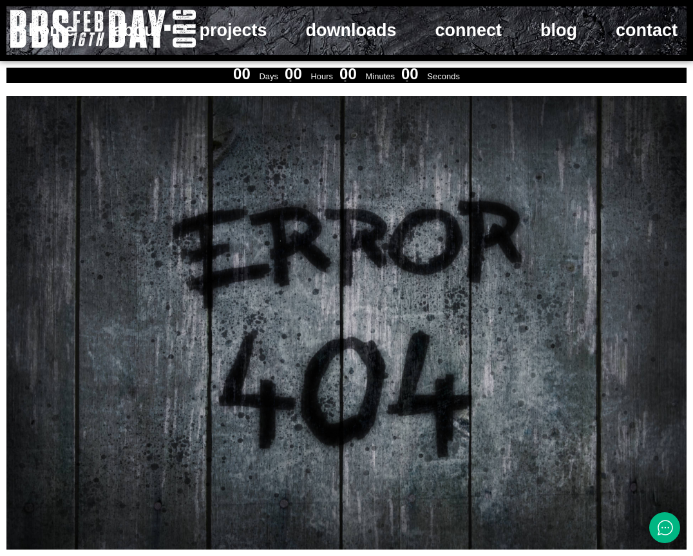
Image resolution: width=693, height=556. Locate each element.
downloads (351, 30)
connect (468, 30)
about (137, 30)
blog (558, 30)
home (51, 30)
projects (233, 30)
